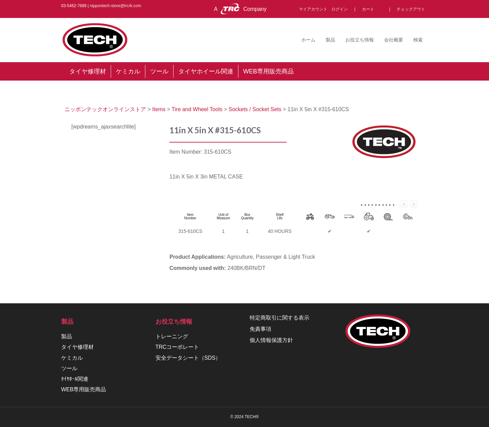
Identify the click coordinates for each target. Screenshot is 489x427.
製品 (330, 39)
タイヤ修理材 (77, 347)
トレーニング (172, 336)
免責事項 (260, 329)
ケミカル (72, 358)
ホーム (308, 39)
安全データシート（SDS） (188, 358)
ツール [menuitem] (159, 71)
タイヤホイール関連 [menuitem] (205, 71)
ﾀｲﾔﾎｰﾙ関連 (74, 379)
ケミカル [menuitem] (128, 71)
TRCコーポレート (177, 347)
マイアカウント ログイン (325, 9)
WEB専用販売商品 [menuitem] (268, 71)
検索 (418, 39)
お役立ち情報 (359, 39)
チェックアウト (411, 9)
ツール (69, 368)
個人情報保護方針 (271, 340)
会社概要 (393, 39)
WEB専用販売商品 (83, 389)
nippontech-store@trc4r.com (115, 5)
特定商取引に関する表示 (279, 318)
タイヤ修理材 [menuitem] (87, 71)
